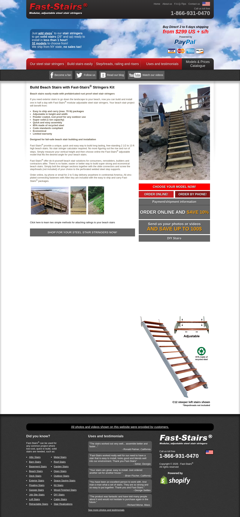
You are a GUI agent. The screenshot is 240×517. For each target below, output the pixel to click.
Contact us (194, 3)
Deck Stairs (35, 475)
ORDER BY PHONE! (192, 194)
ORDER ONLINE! (156, 194)
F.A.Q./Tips (180, 3)
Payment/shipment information (174, 201)
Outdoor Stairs (61, 475)
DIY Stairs (174, 238)
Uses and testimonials (162, 64)
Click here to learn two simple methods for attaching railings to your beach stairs (72, 222)
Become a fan (63, 74)
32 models (39, 43)
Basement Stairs (38, 466)
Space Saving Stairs (64, 480)
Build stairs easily (80, 64)
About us (167, 3)
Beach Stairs (36, 471)
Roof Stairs (60, 461)
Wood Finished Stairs (65, 490)
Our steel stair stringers (47, 64)
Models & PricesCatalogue (198, 64)
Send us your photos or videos (174, 227)
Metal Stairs (60, 457)
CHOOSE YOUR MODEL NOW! (174, 186)
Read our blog (115, 74)
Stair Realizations (63, 504)
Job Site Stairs (37, 494)
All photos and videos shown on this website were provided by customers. (120, 427)
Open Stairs (60, 471)
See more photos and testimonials (106, 510)
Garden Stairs (61, 466)
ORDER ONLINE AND (174, 212)
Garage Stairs (36, 490)
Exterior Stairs (36, 480)
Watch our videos (152, 74)
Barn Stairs (35, 461)
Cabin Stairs (60, 499)
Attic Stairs (34, 457)
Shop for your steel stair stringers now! (82, 232)
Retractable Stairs (38, 504)
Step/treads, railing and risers (117, 64)
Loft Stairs (34, 499)
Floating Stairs (36, 485)
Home (157, 3)
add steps (45, 33)
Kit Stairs (58, 485)
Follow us (89, 74)
